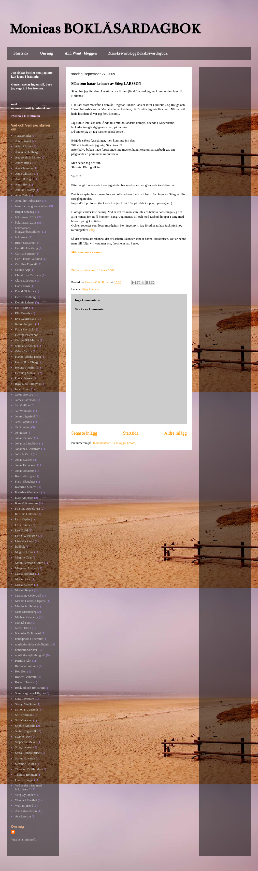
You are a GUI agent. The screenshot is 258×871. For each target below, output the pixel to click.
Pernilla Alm (23, 660)
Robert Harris (23, 682)
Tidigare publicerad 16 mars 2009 (93, 270)
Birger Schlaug (24, 212)
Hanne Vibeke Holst (28, 356)
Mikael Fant (22, 622)
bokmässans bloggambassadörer (27, 230)
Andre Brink (23, 163)
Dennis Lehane (24, 302)
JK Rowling (22, 427)
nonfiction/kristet (26, 650)
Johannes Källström (27, 449)
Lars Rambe (22, 525)
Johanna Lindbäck (26, 443)
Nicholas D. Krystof (28, 633)
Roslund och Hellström (30, 687)
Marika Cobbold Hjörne (30, 601)
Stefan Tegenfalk (26, 731)
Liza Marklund (24, 541)
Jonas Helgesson (25, 465)
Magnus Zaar (23, 557)
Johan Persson (24, 438)
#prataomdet (23, 135)
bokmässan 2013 (25, 222)
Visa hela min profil (24, 839)
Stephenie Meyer (26, 742)
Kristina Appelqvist (27, 508)
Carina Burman (25, 253)
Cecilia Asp (22, 269)
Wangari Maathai (26, 800)
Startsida (20, 53)
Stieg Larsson (90, 289)
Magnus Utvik (24, 552)
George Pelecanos (26, 335)
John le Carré (23, 454)
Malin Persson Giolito (29, 563)
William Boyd (24, 805)
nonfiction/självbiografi (30, 655)
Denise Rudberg (25, 297)
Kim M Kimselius (26, 503)
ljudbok (20, 546)
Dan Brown (22, 286)
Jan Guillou (22, 405)
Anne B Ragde (24, 179)
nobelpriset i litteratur (29, 639)
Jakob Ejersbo (24, 394)
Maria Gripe (23, 579)
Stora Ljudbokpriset (28, 753)
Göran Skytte (23, 351)
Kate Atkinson (24, 498)
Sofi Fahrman (23, 715)
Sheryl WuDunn (25, 704)
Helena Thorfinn (25, 367)
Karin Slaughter (25, 481)
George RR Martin (27, 340)
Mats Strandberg (25, 612)
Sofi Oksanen (23, 720)
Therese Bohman (26, 774)
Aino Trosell (23, 141)
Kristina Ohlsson (26, 514)
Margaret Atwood (26, 568)
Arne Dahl (22, 195)
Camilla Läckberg (26, 248)
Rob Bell (21, 671)
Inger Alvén (22, 389)
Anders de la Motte (27, 157)
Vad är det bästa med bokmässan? (28, 787)
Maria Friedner (24, 573)
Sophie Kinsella (25, 726)
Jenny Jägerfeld (25, 416)
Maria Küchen (24, 584)
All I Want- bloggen (81, 53)
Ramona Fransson (26, 666)
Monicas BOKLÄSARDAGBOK (105, 29)
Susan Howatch (25, 758)
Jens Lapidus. (23, 422)
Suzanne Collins (25, 764)
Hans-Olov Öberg (26, 362)
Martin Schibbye (25, 606)
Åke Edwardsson (26, 811)
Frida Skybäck (24, 329)
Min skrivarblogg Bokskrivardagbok (138, 53)
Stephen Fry (22, 736)
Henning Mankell (26, 373)
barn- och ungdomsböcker (31, 206)
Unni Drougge (24, 780)
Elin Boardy (22, 313)
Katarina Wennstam (27, 492)
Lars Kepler (22, 519)
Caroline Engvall (26, 264)
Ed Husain (22, 308)
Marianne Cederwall (28, 595)
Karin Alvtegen (25, 476)
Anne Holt (22, 184)
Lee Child (21, 530)
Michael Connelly (26, 617)
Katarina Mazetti (26, 487)
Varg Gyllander (25, 795)
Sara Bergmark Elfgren (29, 693)
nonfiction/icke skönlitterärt (33, 644)
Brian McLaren (25, 242)
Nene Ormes (23, 628)
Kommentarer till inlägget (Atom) (115, 443)
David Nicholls (24, 291)
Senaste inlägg (84, 433)
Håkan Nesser (24, 378)
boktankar (21, 237)
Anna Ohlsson (24, 173)
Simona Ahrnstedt (26, 709)
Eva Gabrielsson (25, 318)
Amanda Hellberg (26, 152)
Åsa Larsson (23, 816)
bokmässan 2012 (25, 217)
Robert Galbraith (26, 677)
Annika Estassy (25, 190)
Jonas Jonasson (24, 470)
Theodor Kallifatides (28, 769)
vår (91, 230)
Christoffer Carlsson (28, 275)
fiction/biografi (24, 324)
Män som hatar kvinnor (87, 252)
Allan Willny (23, 146)
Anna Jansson (24, 168)
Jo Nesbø (21, 432)
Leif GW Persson (26, 536)
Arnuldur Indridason (28, 200)
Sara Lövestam (24, 698)
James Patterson (25, 400)
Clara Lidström (24, 280)
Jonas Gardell (23, 459)
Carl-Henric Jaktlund (28, 259)
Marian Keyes (24, 590)
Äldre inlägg (175, 433)
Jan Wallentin (23, 411)
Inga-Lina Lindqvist (28, 384)
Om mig (46, 53)
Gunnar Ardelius (25, 345)
